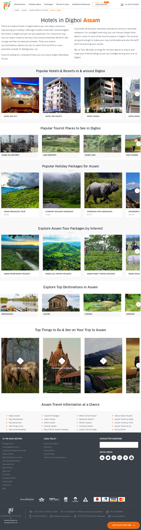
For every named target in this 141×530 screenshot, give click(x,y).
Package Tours (8, 443)
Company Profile (9, 478)
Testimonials (7, 481)
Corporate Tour (8, 464)
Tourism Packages (51, 415)
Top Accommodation (17, 429)
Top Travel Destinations (11, 461)
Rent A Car (6, 471)
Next (137, 93)
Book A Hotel (7, 468)
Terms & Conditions (51, 443)
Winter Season (85, 422)
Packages (48, 4)
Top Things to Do (16, 426)
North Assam (49, 422)
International (101, 4)
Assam (24, 10)
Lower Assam (49, 419)
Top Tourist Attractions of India (14, 450)
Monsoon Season (86, 419)
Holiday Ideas (35, 4)
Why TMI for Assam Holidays (56, 429)
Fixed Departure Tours (11, 447)
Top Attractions (15, 422)
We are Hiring (49, 454)
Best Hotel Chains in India (12, 457)
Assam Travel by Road (124, 419)
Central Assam (50, 426)
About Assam (14, 415)
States (17, 10)
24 (138, 4)
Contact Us (7, 485)
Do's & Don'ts (120, 429)
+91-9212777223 (130, 4)
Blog (4, 488)
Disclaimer (48, 447)
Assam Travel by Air (123, 426)
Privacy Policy (49, 450)
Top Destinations (16, 419)
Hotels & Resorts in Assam (38, 10)
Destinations (19, 4)
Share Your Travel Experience (55, 457)
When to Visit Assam (88, 415)
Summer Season (86, 426)
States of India (8, 454)
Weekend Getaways (81, 4)
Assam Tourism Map (88, 429)
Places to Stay (62, 4)
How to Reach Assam (123, 415)
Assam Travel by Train (124, 422)
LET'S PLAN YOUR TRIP (123, 525)
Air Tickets (6, 474)
